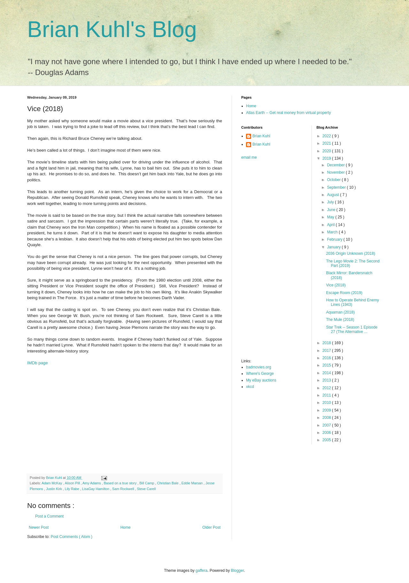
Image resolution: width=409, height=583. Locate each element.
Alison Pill (73, 483)
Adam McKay (52, 483)
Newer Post (39, 527)
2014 (327, 373)
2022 (327, 136)
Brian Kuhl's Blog (112, 29)
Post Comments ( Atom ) (71, 536)
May (331, 217)
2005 (327, 440)
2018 (327, 343)
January (334, 247)
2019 (327, 158)
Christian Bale (168, 483)
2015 (327, 365)
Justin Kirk (54, 489)
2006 (327, 432)
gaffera (201, 570)
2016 (327, 358)
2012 (327, 388)
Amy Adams (92, 483)
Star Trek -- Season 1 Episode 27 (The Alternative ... (351, 329)
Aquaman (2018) (340, 312)
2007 (327, 425)
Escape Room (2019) (344, 293)
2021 (327, 143)
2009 (327, 410)
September (337, 187)
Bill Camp (147, 483)
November (336, 172)
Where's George (260, 373)
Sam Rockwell (123, 489)
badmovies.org (258, 367)
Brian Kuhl (261, 136)
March (333, 232)
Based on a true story (121, 483)
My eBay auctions (261, 380)
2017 (327, 350)
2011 (327, 395)
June (331, 210)
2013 (327, 380)
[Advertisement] (124, 422)
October (334, 180)
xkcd (250, 386)
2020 (327, 151)
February (335, 239)
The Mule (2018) (340, 319)
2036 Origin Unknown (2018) (350, 253)
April (331, 225)
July (331, 202)
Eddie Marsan (192, 483)
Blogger (237, 570)
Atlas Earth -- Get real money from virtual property (288, 112)
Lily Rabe (72, 489)
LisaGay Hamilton (96, 489)
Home (125, 527)
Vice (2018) (335, 285)
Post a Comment (49, 516)
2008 (327, 417)
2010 (327, 402)
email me (249, 157)
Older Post (211, 527)
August (333, 195)
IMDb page (37, 362)
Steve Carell (146, 489)
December (336, 165)
